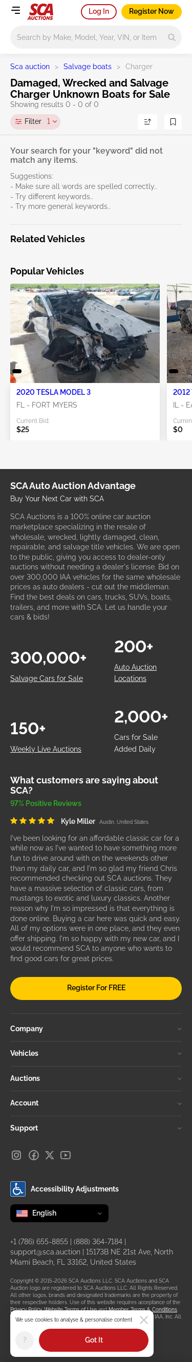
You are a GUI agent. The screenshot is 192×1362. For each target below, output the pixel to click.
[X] (49, 1155)
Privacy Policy (25, 1309)
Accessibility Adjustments (64, 1189)
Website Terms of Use (70, 1309)
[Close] (143, 1320)
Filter (37, 122)
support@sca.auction (45, 1252)
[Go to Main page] (40, 12)
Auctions (96, 1078)
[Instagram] (16, 1155)
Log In (99, 11)
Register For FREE (96, 988)
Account (96, 1103)
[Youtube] (65, 1155)
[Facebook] (34, 1155)
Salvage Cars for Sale (46, 678)
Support (96, 1128)
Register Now (151, 11)
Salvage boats (87, 66)
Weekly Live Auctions (45, 749)
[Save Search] (173, 122)
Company (96, 1029)
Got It (94, 1340)
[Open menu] (15, 10)
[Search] (171, 37)
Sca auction (30, 66)
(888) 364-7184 (98, 1242)
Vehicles (96, 1053)
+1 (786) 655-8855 (39, 1242)
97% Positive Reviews (45, 803)
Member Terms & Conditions (143, 1309)
